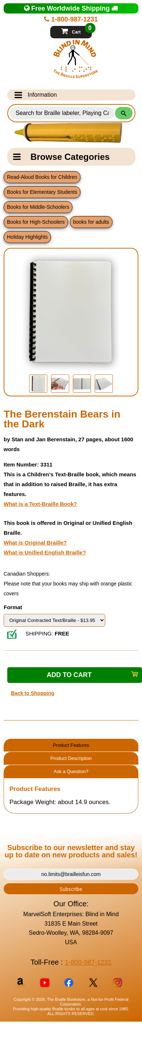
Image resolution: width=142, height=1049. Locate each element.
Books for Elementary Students (42, 192)
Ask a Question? (71, 771)
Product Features (71, 745)
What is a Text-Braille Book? (40, 504)
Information (36, 95)
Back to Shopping (32, 693)
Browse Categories (61, 156)
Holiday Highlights (27, 237)
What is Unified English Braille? (45, 552)
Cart (76, 30)
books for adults (91, 222)
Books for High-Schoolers (36, 222)
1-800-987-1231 (71, 19)
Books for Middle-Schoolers (38, 207)
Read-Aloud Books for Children (42, 177)
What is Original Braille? (35, 542)
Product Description (70, 758)
